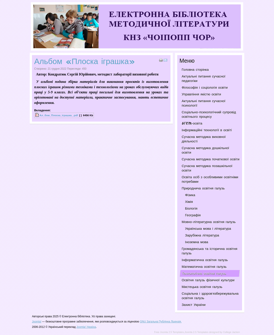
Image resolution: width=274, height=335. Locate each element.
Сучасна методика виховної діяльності (204, 139)
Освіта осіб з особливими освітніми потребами (210, 179)
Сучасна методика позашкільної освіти (207, 168)
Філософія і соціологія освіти (205, 87)
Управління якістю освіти (201, 94)
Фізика (190, 195)
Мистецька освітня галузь (202, 287)
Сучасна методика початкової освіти (210, 159)
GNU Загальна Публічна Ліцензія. (161, 321)
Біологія (191, 208)
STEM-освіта (192, 123)
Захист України (194, 305)
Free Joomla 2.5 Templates (169, 332)
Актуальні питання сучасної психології (203, 103)
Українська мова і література (208, 228)
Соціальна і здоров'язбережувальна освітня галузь (210, 295)
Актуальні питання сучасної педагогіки (203, 78)
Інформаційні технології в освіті (207, 130)
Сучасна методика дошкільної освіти (205, 150)
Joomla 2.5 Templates (197, 332)
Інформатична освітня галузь (205, 260)
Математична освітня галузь (204, 266)
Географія (193, 215)
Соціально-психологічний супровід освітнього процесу (209, 114)
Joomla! (36, 321)
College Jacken (231, 332)
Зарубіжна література (202, 235)
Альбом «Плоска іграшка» (84, 61)
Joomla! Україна (86, 327)
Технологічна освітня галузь (204, 273)
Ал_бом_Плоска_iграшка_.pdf (59, 115)
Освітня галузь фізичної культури (208, 280)
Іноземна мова (196, 242)
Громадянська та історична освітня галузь (209, 251)
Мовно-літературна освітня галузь (209, 222)
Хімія (189, 202)
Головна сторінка (195, 69)
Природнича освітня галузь (203, 188)
